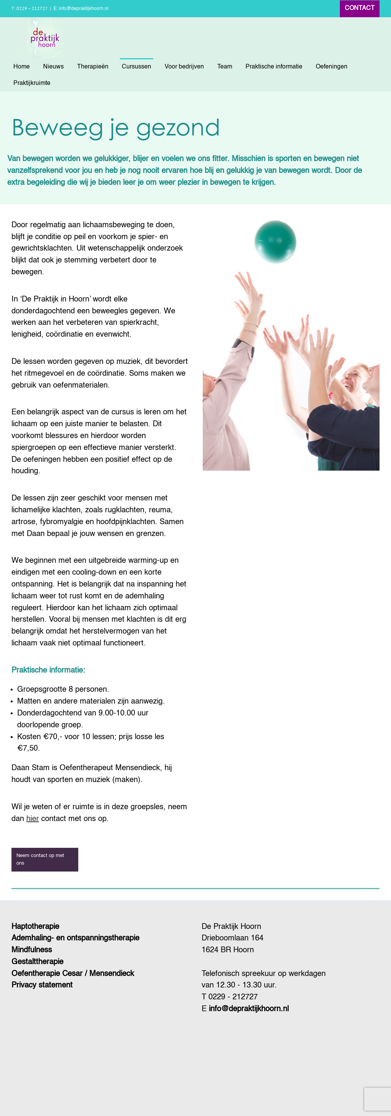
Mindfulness (31, 950)
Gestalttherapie (37, 962)
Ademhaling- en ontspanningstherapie (75, 938)
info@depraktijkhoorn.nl (249, 1009)
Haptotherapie (35, 927)
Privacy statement (42, 985)
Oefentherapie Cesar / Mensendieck (72, 974)
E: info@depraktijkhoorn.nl (80, 9)
